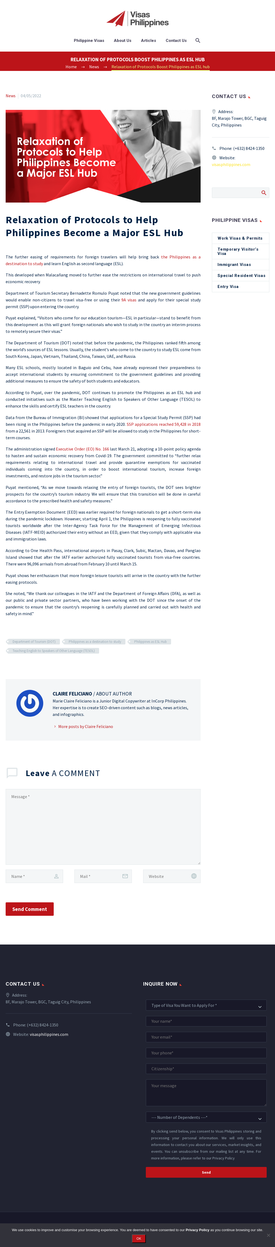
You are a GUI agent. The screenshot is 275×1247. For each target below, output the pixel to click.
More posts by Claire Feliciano (85, 726)
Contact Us (176, 40)
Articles (148, 40)
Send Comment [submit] (29, 909)
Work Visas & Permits (240, 238)
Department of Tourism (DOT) (34, 641)
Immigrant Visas (234, 264)
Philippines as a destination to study (95, 641)
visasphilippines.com (231, 164)
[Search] (197, 40)
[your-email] (206, 1037)
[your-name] (206, 1021)
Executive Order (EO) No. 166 (82, 449)
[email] (103, 876)
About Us (122, 40)
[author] (34, 876)
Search (263, 193)
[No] (268, 1235)
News (11, 95)
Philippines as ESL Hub (150, 641)
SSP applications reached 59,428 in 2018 (164, 424)
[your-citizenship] (206, 1069)
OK (138, 1239)
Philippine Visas (89, 40)
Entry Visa (228, 286)
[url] (172, 876)
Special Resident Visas (242, 275)
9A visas (128, 299)
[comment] (103, 827)
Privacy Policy (223, 1158)
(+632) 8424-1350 (249, 148)
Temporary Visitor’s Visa (238, 251)
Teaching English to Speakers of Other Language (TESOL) (54, 650)
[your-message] (206, 1092)
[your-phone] (206, 1053)
